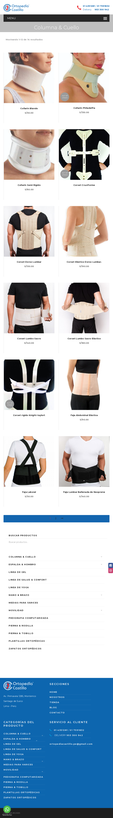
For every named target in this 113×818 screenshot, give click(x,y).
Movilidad (16, 610)
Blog (53, 707)
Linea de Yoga (19, 587)
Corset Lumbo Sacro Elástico (84, 338)
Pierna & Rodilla (21, 625)
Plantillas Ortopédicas (27, 641)
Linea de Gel (17, 572)
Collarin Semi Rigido (29, 185)
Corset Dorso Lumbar (29, 262)
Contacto (57, 712)
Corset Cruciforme (84, 185)
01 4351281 (89, 6)
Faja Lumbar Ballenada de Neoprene (84, 492)
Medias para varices (23, 602)
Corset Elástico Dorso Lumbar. (84, 262)
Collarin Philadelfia (84, 108)
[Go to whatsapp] (7, 809)
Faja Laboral (29, 492)
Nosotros (57, 697)
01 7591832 (103, 6)
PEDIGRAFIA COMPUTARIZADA (28, 618)
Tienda (54, 702)
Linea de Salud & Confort (28, 579)
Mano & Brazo (19, 595)
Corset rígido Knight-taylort (29, 415)
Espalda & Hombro (22, 564)
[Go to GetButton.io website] (7, 815)
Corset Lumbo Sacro (29, 338)
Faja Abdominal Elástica (84, 415)
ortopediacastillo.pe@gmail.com (71, 744)
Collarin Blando (29, 108)
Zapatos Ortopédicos (25, 648)
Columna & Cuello (22, 556)
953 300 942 (102, 9)
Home (53, 692)
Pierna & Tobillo (21, 633)
